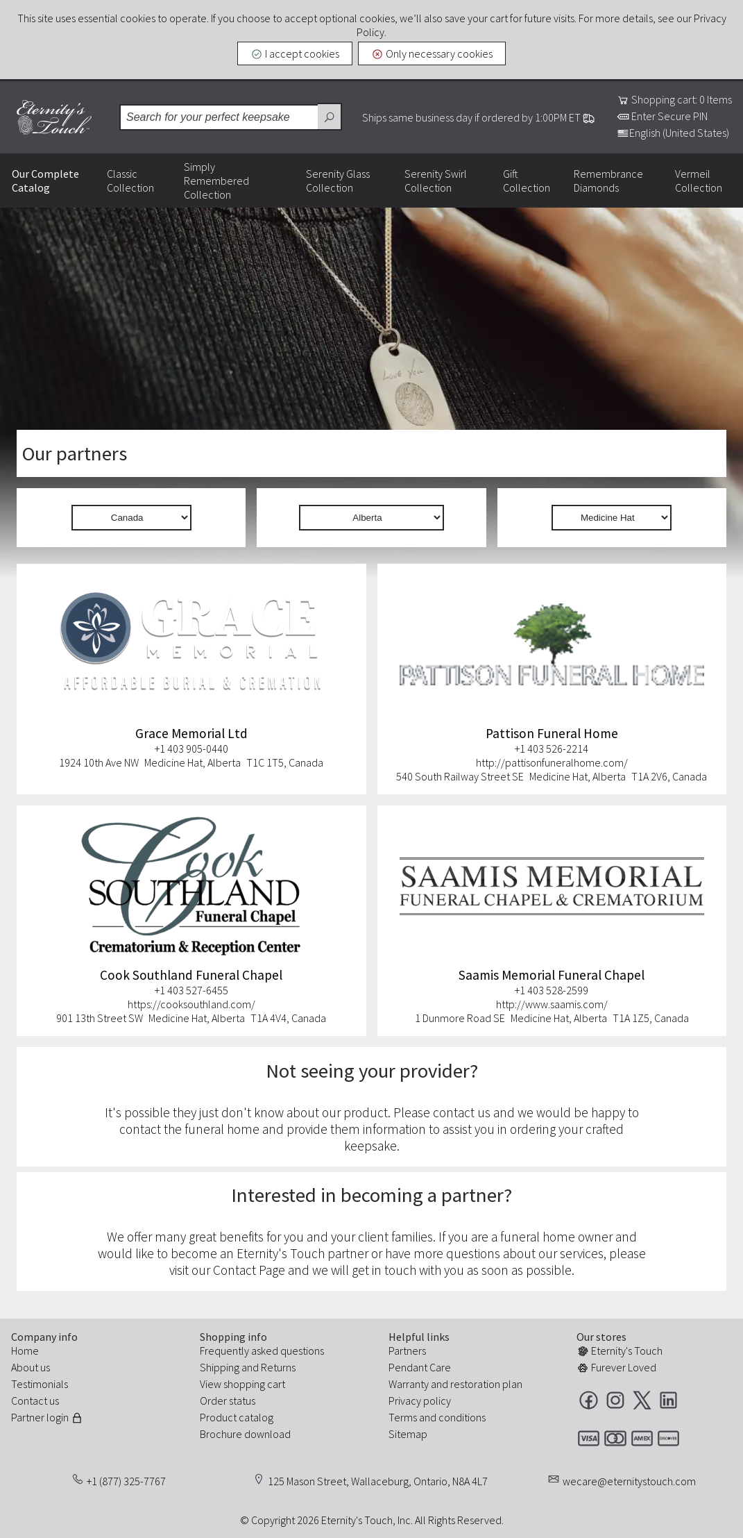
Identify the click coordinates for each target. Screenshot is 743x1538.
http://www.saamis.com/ (552, 1004)
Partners (407, 1350)
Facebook (589, 1400)
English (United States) (673, 133)
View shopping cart (242, 1384)
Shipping (219, 1367)
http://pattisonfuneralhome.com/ (552, 762)
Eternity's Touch (54, 117)
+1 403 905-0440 (191, 748)
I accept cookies (294, 53)
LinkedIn (668, 1400)
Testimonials (39, 1384)
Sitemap (407, 1434)
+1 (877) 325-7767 (126, 1481)
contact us (461, 1112)
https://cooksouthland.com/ (191, 1004)
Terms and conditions (437, 1417)
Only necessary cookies (432, 53)
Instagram (615, 1400)
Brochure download (245, 1434)
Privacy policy (419, 1400)
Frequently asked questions (262, 1350)
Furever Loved (616, 1367)
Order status (227, 1400)
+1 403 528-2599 (551, 990)
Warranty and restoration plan (455, 1384)
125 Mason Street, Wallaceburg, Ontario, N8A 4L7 (378, 1481)
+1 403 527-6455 (191, 990)
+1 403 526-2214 (551, 748)
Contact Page (249, 1270)
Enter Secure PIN (662, 116)
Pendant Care (419, 1367)
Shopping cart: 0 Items (674, 99)
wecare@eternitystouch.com (629, 1481)
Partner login (47, 1417)
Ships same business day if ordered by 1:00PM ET (478, 117)
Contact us (35, 1400)
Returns (278, 1367)
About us (30, 1367)
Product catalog (236, 1417)
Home (25, 1350)
